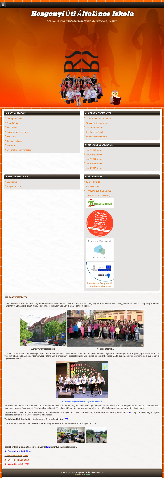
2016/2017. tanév (94, 159)
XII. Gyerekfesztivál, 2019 (16, 464)
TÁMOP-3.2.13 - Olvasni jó (98, 195)
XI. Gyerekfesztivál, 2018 (16, 460)
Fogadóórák (12, 123)
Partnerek (11, 145)
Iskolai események (94, 132)
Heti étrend (12, 127)
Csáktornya (12, 182)
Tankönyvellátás (14, 141)
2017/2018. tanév (94, 155)
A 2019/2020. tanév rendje (98, 118)
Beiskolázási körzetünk (17, 132)
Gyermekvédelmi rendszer (19, 150)
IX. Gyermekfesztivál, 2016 (17, 451)
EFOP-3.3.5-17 (93, 186)
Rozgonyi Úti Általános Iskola (82, 13)
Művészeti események (96, 136)
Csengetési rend (14, 118)
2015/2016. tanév (94, 163)
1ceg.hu (87, 474)
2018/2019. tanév (94, 150)
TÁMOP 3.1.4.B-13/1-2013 (98, 191)
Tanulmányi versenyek (96, 123)
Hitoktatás (11, 136)
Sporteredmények (94, 127)
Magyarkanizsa (14, 186)
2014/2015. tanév (94, 168)
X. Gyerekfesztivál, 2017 (16, 455)
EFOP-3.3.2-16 (93, 182)
